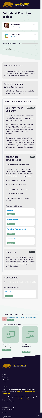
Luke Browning (15, 27)
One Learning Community (19, 399)
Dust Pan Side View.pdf (16, 229)
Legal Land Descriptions (26, 345)
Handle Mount (13, 219)
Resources (5, 377)
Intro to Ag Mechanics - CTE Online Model (22, 317)
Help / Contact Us (8, 410)
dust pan (10, 210)
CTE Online (13, 37)
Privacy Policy (6, 407)
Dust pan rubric (11, 291)
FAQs (4, 412)
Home (4, 375)
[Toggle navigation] (36, 4)
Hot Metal (6, 344)
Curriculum (5, 379)
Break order (11, 239)
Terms (14, 407)
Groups (4, 382)
